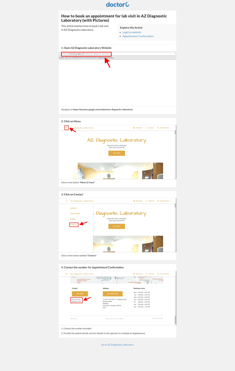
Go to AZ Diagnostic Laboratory (117, 344)
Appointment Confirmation (138, 36)
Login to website (132, 32)
